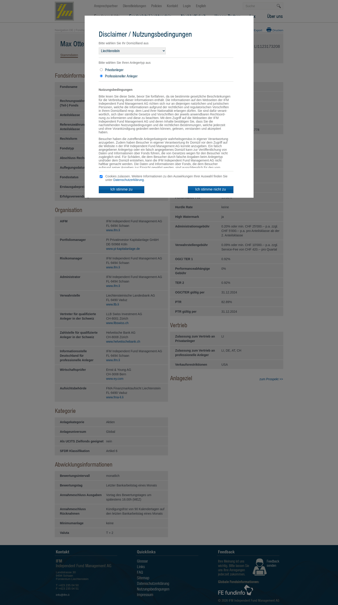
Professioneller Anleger (121, 76)
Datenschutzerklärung (128, 180)
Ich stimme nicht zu (210, 189)
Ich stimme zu (121, 189)
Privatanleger (114, 70)
